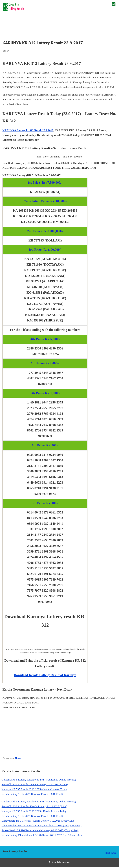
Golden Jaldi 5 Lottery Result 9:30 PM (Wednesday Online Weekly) (39, 779)
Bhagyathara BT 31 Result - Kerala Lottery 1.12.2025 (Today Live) (38, 820)
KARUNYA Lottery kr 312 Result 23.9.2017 (27, 130)
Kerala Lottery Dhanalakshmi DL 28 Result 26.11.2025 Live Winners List (42, 835)
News (18, 758)
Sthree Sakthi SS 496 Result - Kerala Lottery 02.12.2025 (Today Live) (40, 830)
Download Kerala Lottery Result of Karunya (45, 675)
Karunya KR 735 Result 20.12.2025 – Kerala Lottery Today (34, 789)
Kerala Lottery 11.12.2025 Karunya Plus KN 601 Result (32, 794)
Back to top (111, 853)
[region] (59, 27)
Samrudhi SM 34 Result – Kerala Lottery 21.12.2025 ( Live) (35, 784)
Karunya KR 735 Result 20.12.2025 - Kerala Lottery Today (34, 811)
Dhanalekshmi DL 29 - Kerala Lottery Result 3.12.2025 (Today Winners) (41, 825)
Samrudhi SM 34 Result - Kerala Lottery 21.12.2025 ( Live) (34, 806)
